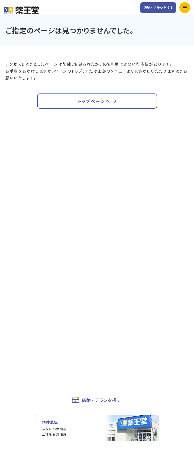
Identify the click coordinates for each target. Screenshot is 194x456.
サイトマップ (16, 374)
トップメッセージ (117, 264)
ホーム (11, 223)
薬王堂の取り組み (117, 284)
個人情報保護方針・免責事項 (30, 354)
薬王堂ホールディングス (26, 334)
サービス (13, 234)
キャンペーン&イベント (122, 223)
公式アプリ (111, 234)
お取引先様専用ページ (24, 344)
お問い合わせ (16, 314)
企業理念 (110, 274)
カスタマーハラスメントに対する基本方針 (41, 364)
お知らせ (13, 245)
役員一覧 (13, 284)
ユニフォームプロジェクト (28, 294)
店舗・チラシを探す (158, 7)
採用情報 (13, 324)
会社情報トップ (18, 264)
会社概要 (13, 274)
